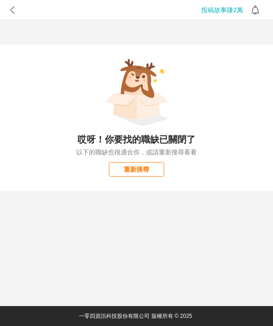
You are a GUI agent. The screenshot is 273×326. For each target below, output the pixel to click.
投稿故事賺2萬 (222, 10)
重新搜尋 (136, 169)
